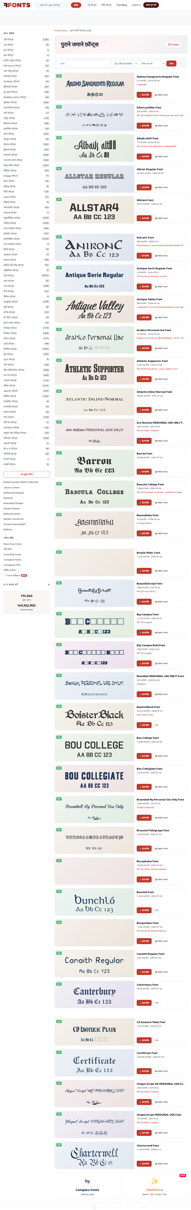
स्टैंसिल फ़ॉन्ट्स (10, 396)
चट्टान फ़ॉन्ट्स (9, 359)
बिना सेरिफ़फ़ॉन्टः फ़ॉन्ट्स (14, 369)
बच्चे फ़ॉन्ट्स (9, 275)
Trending (121, 5)
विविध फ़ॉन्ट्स (10, 296)
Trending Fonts (12, 554)
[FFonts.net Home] (17, 5)
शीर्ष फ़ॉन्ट (8, 549)
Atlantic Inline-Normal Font (154, 391)
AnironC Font (145, 237)
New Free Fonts (13, 544)
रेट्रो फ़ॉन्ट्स (8, 354)
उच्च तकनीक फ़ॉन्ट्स (12, 244)
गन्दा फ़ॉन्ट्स (9, 286)
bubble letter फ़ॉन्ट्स (15, 97)
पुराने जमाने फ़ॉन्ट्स (12, 322)
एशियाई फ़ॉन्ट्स (10, 76)
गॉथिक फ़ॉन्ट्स (10, 223)
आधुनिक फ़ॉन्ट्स (11, 301)
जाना (171, 63)
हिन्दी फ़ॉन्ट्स (9, 249)
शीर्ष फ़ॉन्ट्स (106, 5)
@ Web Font (161, 94)
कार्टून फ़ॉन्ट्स (9, 118)
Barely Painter (12, 508)
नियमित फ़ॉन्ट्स (10, 349)
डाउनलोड (144, 94)
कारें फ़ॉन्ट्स (8, 112)
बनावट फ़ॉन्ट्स (10, 411)
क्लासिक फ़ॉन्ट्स (11, 128)
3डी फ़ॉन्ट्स (8, 39)
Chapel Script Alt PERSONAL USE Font (161, 1083)
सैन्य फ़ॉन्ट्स (9, 291)
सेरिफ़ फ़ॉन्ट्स (9, 385)
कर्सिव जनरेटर (10, 570)
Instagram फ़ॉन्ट (12, 565)
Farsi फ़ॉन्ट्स (10, 196)
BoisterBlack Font (148, 707)
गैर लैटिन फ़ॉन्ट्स (11, 317)
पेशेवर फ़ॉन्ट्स (9, 338)
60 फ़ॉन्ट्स (8, 50)
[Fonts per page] (125, 63)
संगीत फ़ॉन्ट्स (9, 312)
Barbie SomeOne (14, 519)
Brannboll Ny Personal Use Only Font (160, 799)
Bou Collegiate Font (149, 768)
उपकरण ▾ (136, 5)
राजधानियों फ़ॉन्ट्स (11, 107)
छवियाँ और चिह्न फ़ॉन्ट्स (14, 265)
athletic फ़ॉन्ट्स (12, 81)
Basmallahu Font (148, 515)
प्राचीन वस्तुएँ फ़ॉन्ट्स (12, 60)
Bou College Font (148, 737)
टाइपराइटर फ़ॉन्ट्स (11, 427)
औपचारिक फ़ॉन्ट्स (11, 207)
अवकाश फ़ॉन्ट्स (10, 254)
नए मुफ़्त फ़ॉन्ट (27, 474)
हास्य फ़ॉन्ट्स (9, 133)
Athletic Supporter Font (152, 360)
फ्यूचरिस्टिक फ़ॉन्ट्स (12, 217)
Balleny (8, 529)
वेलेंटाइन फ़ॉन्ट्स (10, 438)
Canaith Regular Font (150, 953)
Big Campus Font (148, 614)
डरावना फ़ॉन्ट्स (10, 259)
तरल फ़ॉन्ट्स (9, 280)
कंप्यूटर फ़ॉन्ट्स (10, 139)
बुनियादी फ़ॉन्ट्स (10, 86)
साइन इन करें (151, 5)
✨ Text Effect (15, 575)
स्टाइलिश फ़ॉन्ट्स (11, 401)
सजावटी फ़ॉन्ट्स (10, 154)
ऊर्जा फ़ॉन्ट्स (9, 343)
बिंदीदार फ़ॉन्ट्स (10, 170)
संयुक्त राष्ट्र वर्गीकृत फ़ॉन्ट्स (15, 432)
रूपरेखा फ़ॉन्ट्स (10, 328)
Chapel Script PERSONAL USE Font (159, 1114)
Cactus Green (12, 487)
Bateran (8, 498)
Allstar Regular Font (150, 169)
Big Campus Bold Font (151, 645)
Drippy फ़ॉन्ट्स (11, 175)
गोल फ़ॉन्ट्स (9, 364)
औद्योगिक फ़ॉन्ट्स (11, 270)
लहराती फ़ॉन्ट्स (10, 443)
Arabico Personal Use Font (154, 330)
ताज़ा (157, 725)
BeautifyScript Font (149, 583)
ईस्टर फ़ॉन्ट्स (9, 181)
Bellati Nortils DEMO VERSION (21, 482)
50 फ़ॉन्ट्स (8, 44)
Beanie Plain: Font (148, 552)
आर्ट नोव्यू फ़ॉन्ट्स (11, 71)
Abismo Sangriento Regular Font (158, 76)
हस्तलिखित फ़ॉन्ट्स (12, 238)
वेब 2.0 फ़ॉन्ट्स (10, 448)
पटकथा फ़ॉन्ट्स (10, 380)
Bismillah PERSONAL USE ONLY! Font (160, 676)
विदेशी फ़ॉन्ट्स (10, 202)
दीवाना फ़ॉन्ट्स (10, 144)
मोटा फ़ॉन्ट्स (9, 417)
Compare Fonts (13, 559)
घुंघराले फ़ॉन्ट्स (10, 149)
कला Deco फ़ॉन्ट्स (12, 65)
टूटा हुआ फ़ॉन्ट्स (10, 91)
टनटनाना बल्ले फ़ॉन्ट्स (13, 160)
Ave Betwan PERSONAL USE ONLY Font (162, 422)
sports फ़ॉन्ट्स (11, 390)
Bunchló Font (145, 892)
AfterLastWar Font (149, 107)
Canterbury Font (147, 984)
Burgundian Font (148, 923)
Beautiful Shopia (13, 503)
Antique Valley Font (149, 299)
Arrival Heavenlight (15, 524)
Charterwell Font (148, 1145)
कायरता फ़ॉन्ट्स (10, 212)
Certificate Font (147, 1053)
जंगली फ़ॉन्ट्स (10, 459)
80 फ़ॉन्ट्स (8, 55)
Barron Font (144, 453)
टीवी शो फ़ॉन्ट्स (10, 422)
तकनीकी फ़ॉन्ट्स (11, 406)
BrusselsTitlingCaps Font (153, 830)
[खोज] (58, 5)
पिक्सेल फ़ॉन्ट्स (10, 333)
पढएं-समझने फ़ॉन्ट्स (12, 228)
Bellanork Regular (14, 492)
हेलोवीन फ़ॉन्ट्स (10, 233)
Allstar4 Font (145, 200)
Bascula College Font (150, 484)
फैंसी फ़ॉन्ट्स (9, 191)
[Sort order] (152, 63)
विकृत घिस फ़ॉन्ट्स (11, 165)
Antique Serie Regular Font (154, 268)
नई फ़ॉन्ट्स (92, 5)
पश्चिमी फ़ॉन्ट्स (10, 453)
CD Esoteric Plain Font (151, 1022)
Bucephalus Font (147, 861)
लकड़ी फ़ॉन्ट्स (9, 464)
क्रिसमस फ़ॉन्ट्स (10, 123)
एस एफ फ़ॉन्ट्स (10, 375)
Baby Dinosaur (12, 513)
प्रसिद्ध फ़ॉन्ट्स (10, 186)
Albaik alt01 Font (147, 138)
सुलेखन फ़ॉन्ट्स (10, 102)
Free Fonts (61, 30)
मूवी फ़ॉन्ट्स (8, 307)
